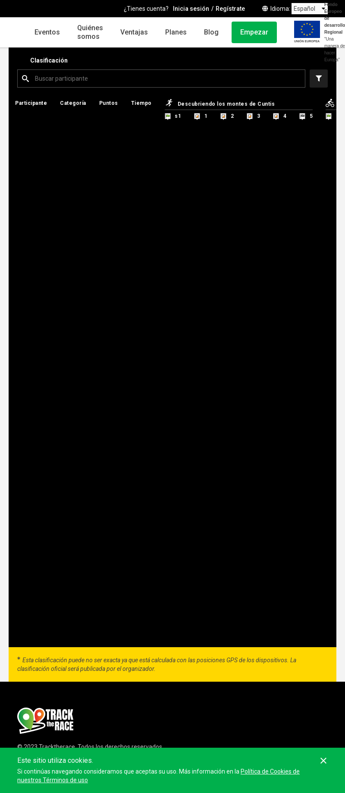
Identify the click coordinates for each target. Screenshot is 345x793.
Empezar (254, 32)
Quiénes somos (90, 32)
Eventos (47, 32)
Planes (176, 32)
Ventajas (134, 32)
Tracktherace (57, 746)
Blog (211, 32)
